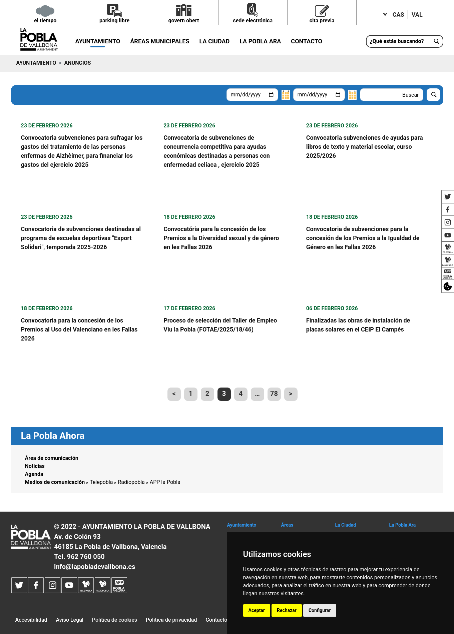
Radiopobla (131, 482)
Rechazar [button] (287, 610)
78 (274, 394)
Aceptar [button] (257, 610)
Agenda (34, 474)
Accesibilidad (31, 620)
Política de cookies (114, 620)
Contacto (306, 41)
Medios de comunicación (55, 482)
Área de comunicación (51, 458)
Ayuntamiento (97, 41)
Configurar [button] (320, 610)
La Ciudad (214, 41)
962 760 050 (85, 557)
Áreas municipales (159, 41)
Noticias (35, 466)
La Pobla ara (260, 41)
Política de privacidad (171, 620)
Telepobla (101, 482)
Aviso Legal (69, 620)
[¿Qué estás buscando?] (404, 41)
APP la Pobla (165, 482)
